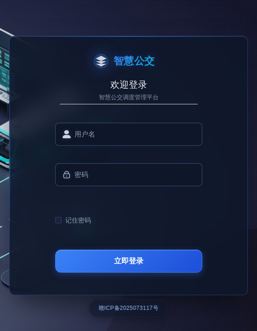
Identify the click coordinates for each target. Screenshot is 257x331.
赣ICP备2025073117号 (128, 308)
